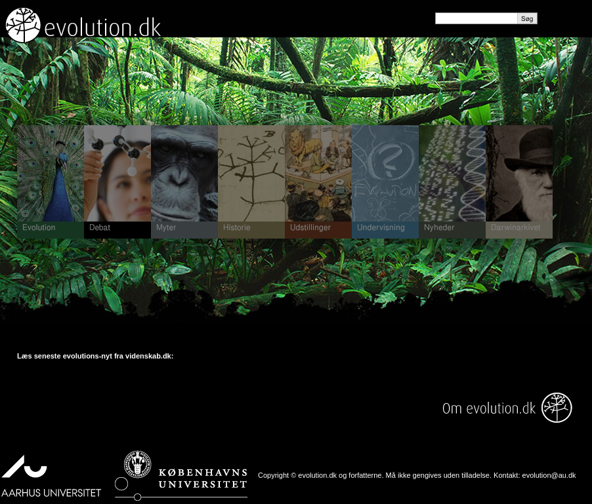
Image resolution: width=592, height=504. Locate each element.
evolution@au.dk (549, 475)
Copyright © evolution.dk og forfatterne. (321, 475)
